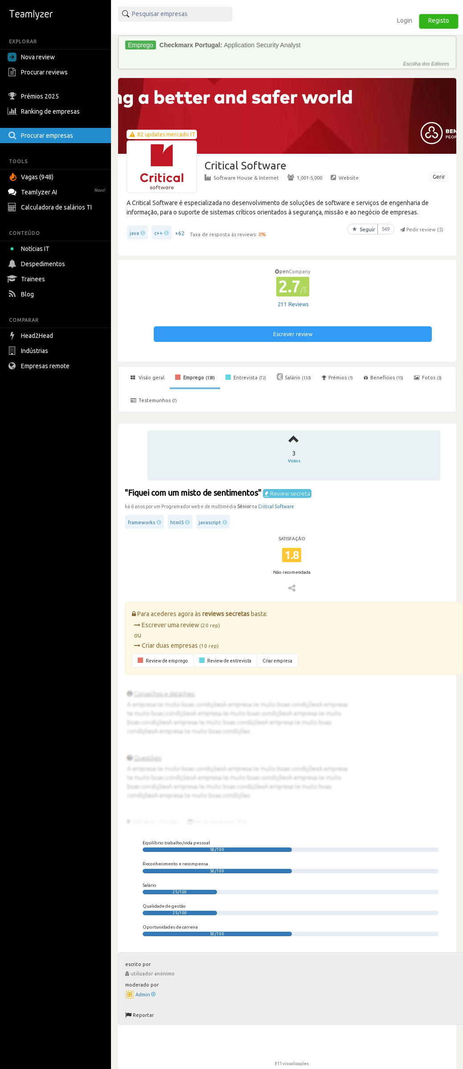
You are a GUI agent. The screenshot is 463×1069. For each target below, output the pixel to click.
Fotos (428, 377)
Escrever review (292, 334)
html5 (177, 522)
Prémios (337, 377)
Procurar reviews (39, 72)
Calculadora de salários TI (51, 207)
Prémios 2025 (34, 96)
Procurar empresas (41, 135)
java (134, 233)
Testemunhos (154, 400)
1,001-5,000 (304, 177)
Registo (438, 20)
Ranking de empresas (45, 111)
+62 (179, 233)
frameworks (141, 522)
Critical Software (276, 506)
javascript (210, 522)
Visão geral (147, 377)
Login (404, 20)
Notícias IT (30, 248)
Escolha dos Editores (426, 63)
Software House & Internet (242, 177)
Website (345, 177)
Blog (22, 294)
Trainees (27, 279)
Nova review (31, 57)
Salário (294, 376)
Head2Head (31, 335)
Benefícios (383, 377)
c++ (158, 233)
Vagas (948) (31, 177)
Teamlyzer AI (58, 191)
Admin (145, 994)
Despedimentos (37, 263)
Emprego (195, 377)
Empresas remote (40, 366)
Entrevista (245, 377)
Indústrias (29, 350)
